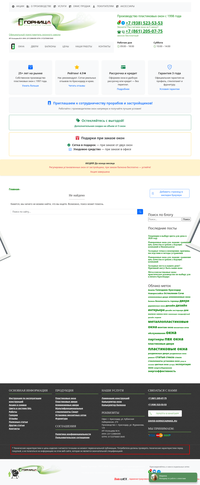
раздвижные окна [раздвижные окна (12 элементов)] (178, 353)
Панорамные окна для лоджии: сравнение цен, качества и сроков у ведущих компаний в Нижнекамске (169, 244)
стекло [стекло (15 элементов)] (178, 357)
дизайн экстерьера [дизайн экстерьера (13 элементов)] (174, 310)
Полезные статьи (18, 421)
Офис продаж (79, 6)
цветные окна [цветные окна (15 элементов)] (162, 364)
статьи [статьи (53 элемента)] (160, 357)
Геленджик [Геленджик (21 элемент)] (161, 289)
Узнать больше (30, 85)
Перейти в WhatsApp (167, 413)
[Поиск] (74, 211)
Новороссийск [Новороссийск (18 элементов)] (155, 293)
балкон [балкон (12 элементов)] (151, 301)
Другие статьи (17, 425)
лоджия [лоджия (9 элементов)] (158, 317)
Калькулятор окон (112, 401)
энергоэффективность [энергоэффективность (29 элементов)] (162, 371)
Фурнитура (61, 418)
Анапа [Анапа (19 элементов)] (151, 289)
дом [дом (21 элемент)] (186, 310)
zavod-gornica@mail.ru (162, 420)
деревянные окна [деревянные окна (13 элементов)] (156, 306)
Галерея (13, 415)
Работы (13, 411)
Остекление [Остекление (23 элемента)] (171, 293)
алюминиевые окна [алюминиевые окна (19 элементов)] (179, 296)
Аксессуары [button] (125, 6)
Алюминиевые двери (67, 405)
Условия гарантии (169, 89)
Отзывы (13, 418)
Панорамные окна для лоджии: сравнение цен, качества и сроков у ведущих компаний (169, 259)
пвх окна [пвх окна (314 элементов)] (174, 339)
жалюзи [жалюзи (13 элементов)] (152, 314)
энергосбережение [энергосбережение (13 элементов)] (163, 368)
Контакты (104, 46)
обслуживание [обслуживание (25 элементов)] (157, 333)
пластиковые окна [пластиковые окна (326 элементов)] (167, 348)
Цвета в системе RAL (20, 408)
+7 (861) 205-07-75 (144, 31)
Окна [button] (21, 46)
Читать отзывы (77, 85)
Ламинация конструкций (115, 398)
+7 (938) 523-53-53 (144, 23)
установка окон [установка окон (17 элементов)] (171, 361)
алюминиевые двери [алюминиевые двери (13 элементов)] (158, 297)
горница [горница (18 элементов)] (174, 301)
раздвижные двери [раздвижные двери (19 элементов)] (158, 353)
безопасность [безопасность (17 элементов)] (162, 301)
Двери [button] (34, 46)
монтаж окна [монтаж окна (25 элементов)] (165, 327)
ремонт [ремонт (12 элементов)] (151, 357)
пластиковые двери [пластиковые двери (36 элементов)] (161, 343)
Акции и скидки (18, 405)
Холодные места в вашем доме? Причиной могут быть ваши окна (165, 267)
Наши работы (83, 46)
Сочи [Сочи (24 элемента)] (181, 293)
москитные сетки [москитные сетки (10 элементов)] (181, 327)
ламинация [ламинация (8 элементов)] (172, 314)
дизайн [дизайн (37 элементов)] (170, 305)
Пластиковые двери (66, 401)
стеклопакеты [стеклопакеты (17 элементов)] (155, 361)
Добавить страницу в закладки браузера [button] (167, 193)
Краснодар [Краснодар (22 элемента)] (175, 289)
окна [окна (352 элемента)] (171, 332)
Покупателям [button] (103, 6)
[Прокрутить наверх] (11, 476)
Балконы (50, 46)
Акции (18, 6)
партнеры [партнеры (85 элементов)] (156, 339)
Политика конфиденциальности (73, 434)
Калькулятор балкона (114, 405)
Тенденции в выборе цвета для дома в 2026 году (167, 237)
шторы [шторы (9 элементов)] (172, 364)
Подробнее (123, 89)
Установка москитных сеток (70, 415)
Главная (14, 189)
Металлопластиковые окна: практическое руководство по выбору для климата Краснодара (169, 274)
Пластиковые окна (65, 398)
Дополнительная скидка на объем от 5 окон (100, 126)
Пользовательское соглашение (72, 437)
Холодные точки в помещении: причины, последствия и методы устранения (169, 252)
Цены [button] (65, 46)
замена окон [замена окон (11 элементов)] (162, 314)
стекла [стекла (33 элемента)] (170, 357)
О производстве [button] (38, 6)
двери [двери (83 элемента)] (184, 301)
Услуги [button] (59, 6)
